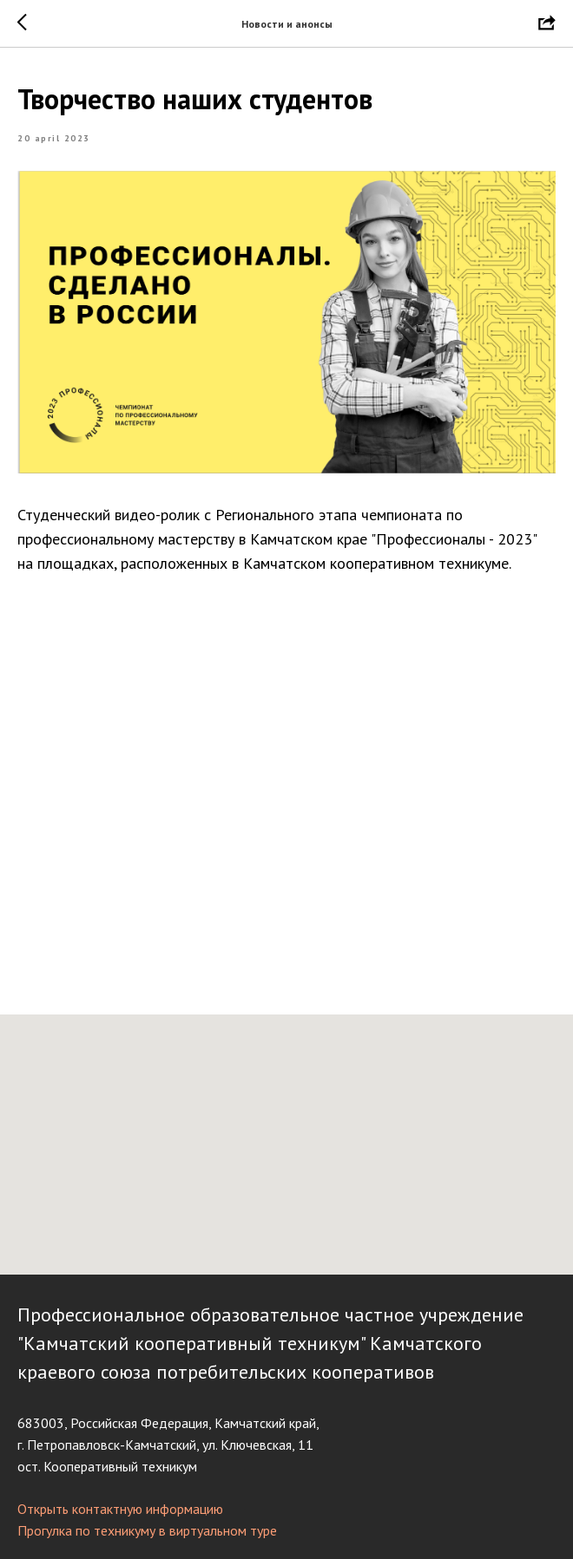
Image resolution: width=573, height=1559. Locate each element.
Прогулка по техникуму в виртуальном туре (147, 1528)
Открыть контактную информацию (120, 1507)
